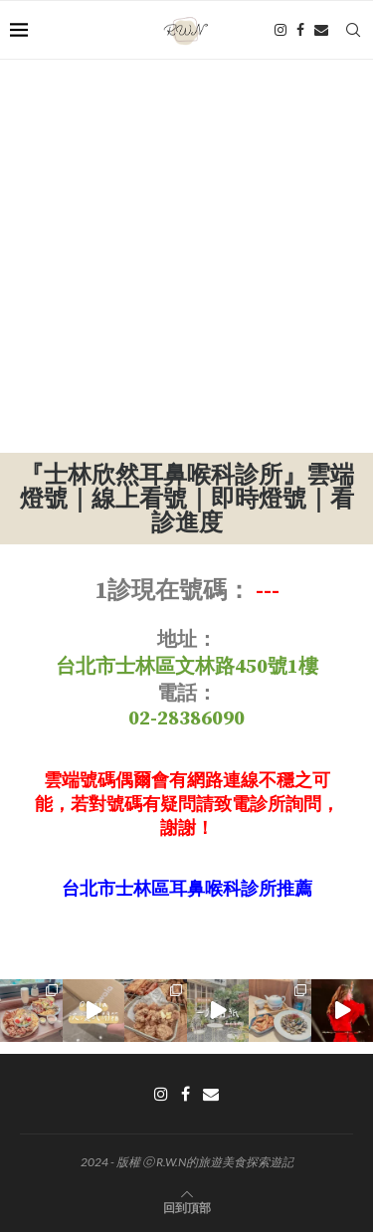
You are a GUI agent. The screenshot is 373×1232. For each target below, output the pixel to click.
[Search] (353, 30)
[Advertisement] (186, 256)
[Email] (321, 30)
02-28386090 (186, 719)
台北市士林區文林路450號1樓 (187, 667)
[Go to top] (187, 1206)
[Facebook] (300, 30)
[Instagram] (280, 30)
